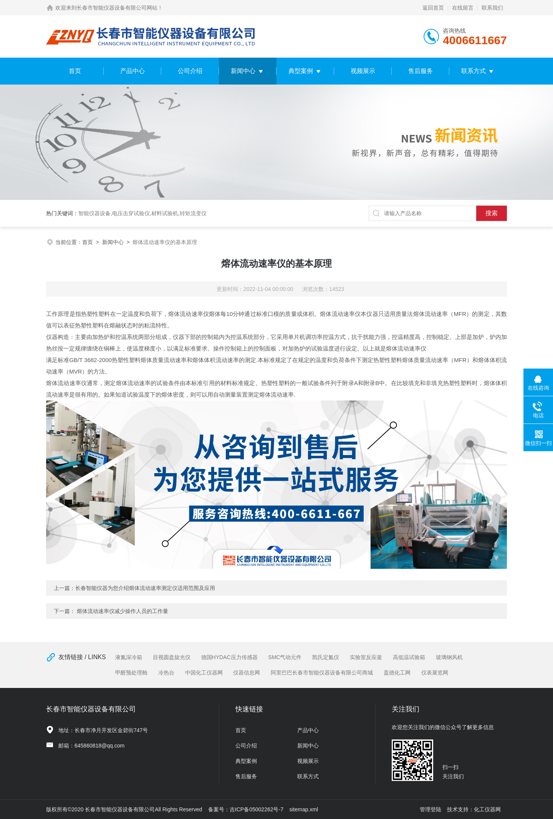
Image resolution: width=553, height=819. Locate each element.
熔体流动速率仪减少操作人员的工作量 (122, 611)
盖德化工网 (397, 672)
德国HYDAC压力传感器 (229, 657)
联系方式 (473, 71)
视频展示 (363, 71)
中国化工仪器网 (204, 672)
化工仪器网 (487, 809)
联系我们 (492, 8)
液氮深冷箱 (128, 657)
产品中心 (132, 71)
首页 (75, 71)
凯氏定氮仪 (325, 657)
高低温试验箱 (409, 657)
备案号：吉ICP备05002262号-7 (245, 809)
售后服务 (420, 71)
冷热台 (166, 672)
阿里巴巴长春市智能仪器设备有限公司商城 (322, 672)
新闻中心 (243, 71)
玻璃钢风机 (449, 657)
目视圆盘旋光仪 (171, 657)
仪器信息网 (246, 672)
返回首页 (433, 8)
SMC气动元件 (284, 657)
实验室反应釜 (366, 657)
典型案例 (300, 71)
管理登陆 (430, 809)
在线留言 (463, 8)
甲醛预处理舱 (131, 672)
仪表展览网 (434, 672)
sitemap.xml (304, 809)
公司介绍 (190, 71)
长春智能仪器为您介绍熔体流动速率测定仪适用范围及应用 (145, 588)
